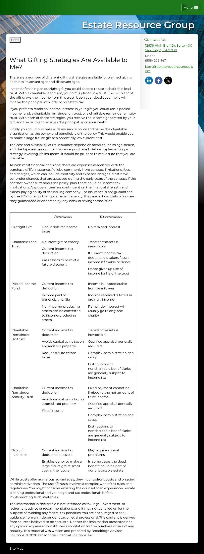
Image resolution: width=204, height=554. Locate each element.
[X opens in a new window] (168, 80)
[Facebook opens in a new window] (159, 80)
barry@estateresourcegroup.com (169, 69)
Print (15, 40)
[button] (190, 7)
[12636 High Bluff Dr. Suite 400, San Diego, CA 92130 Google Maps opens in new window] (168, 47)
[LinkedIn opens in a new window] (149, 80)
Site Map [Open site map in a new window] (17, 548)
